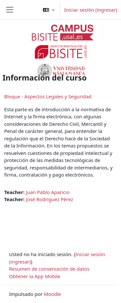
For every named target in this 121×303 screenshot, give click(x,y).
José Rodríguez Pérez (49, 199)
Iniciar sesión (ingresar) (90, 9)
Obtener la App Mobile (34, 276)
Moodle (52, 294)
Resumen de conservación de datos (49, 268)
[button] (49, 9)
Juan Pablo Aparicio (48, 192)
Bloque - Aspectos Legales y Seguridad (48, 96)
